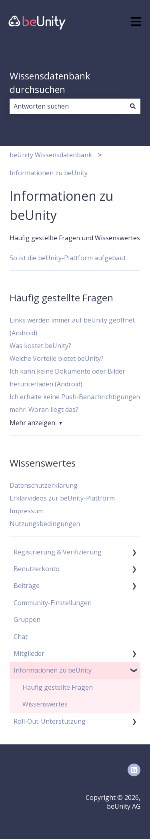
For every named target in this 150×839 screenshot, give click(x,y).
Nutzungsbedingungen (45, 523)
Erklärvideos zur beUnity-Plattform (62, 498)
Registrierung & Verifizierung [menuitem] (58, 552)
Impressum (27, 511)
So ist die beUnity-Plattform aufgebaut (68, 257)
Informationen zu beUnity (49, 172)
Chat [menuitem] (21, 636)
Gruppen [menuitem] (27, 619)
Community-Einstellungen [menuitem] (53, 602)
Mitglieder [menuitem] (29, 653)
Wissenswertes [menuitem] (45, 704)
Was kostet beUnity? (40, 345)
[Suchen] (132, 106)
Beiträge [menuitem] (27, 585)
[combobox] (67, 106)
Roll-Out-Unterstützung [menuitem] (50, 721)
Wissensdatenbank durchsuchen (50, 82)
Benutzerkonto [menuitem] (37, 568)
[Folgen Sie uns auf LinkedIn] (134, 770)
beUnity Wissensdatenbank (51, 154)
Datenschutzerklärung (44, 485)
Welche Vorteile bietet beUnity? (57, 358)
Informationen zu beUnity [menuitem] (53, 670)
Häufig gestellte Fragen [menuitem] (57, 687)
